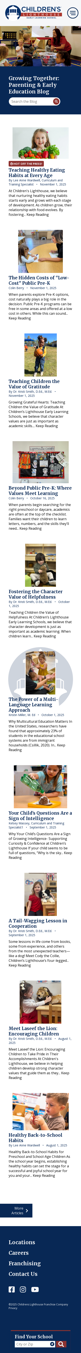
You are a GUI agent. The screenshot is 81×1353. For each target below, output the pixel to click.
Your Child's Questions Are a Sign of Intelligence (40, 815)
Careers (19, 1253)
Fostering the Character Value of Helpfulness (36, 594)
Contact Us (23, 1274)
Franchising (25, 1263)
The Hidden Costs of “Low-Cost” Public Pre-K (39, 280)
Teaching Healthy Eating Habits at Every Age (37, 172)
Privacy (13, 1308)
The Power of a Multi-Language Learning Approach (33, 705)
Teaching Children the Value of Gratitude (34, 384)
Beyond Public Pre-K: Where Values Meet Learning (40, 490)
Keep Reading (38, 214)
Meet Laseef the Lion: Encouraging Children (34, 1031)
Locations (22, 1242)
